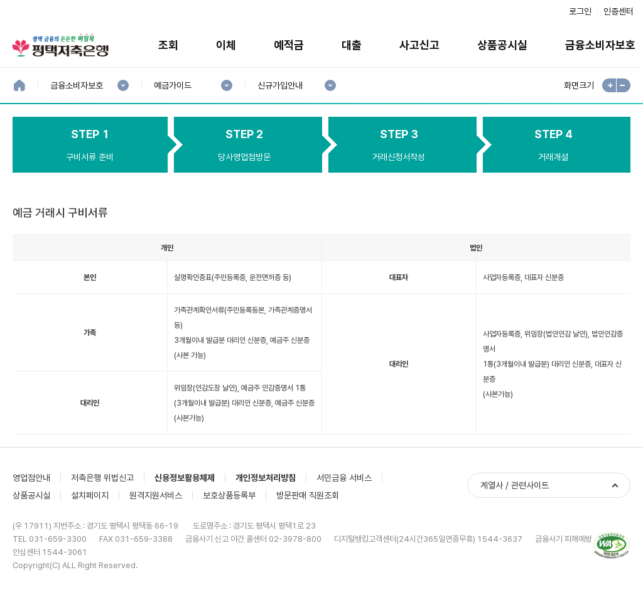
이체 (226, 44)
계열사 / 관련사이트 (514, 485)
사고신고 (419, 44)
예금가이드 (172, 85)
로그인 (580, 11)
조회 (168, 44)
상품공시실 (502, 44)
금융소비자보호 (76, 85)
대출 (352, 44)
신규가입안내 (280, 85)
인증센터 (618, 11)
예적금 (289, 44)
